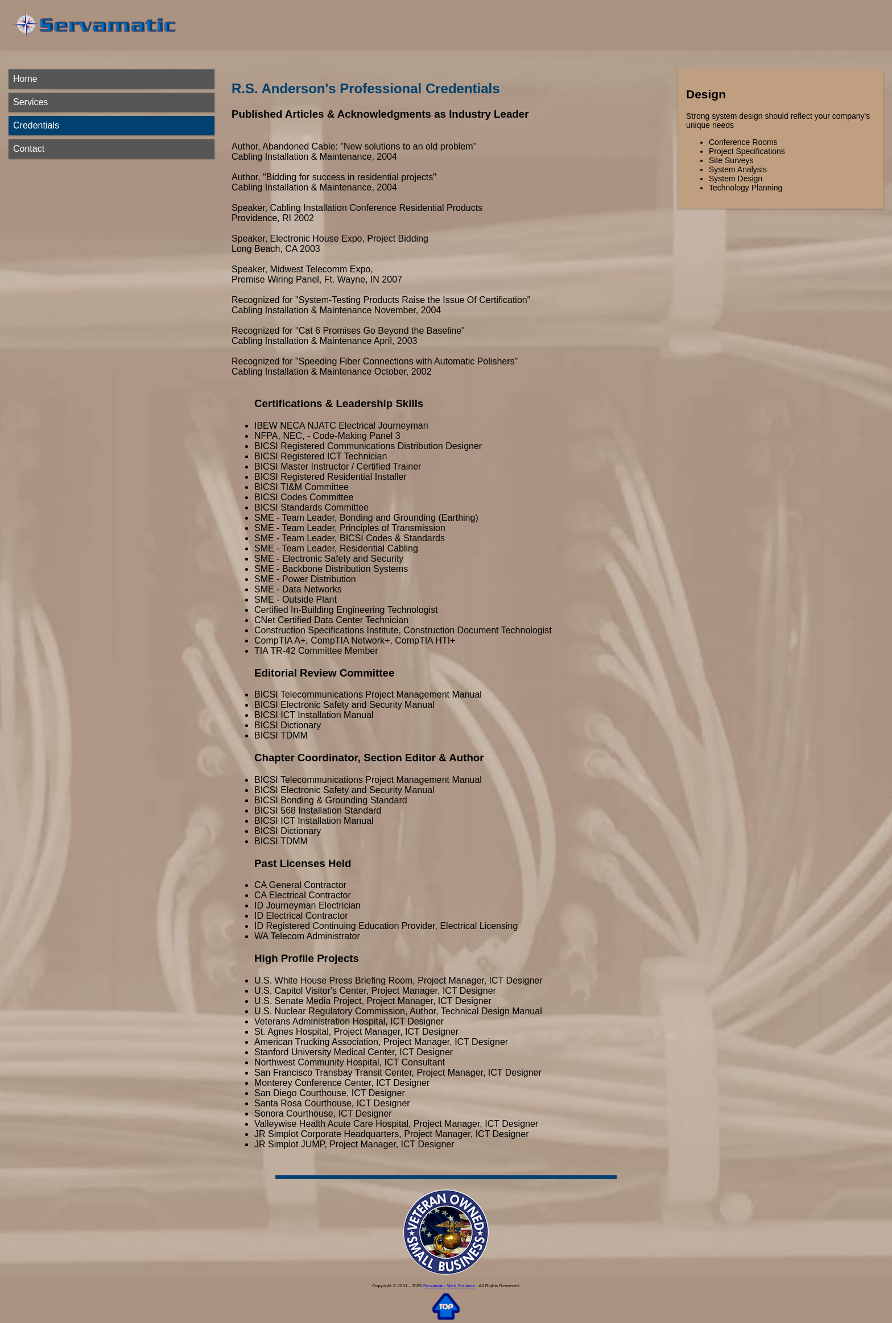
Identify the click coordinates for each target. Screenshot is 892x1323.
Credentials (36, 125)
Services (30, 102)
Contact (28, 149)
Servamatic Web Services (448, 1285)
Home (25, 79)
